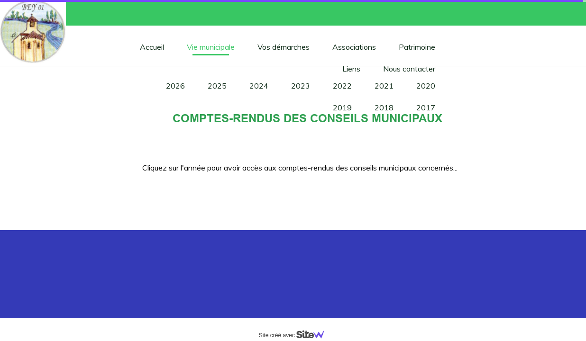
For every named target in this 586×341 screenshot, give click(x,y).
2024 (258, 85)
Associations (354, 47)
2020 (425, 85)
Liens (351, 68)
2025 (217, 85)
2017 (425, 107)
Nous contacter (409, 68)
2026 (175, 85)
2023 (300, 85)
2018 (384, 107)
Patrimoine (417, 47)
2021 (384, 85)
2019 (342, 107)
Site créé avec (295, 335)
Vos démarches (283, 47)
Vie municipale (211, 47)
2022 (342, 85)
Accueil (152, 47)
